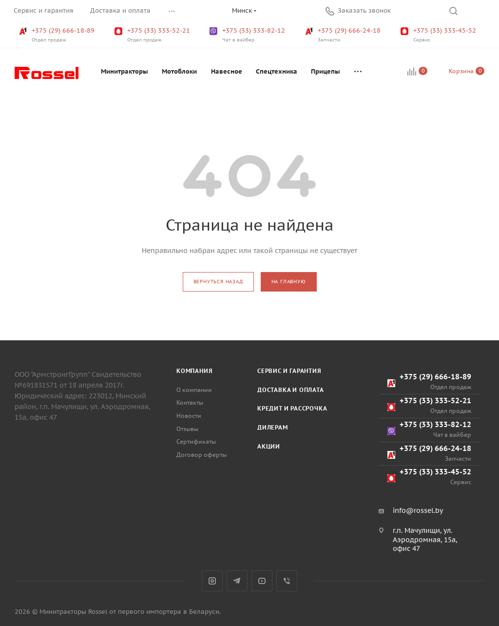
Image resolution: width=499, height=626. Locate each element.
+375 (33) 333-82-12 (248, 35)
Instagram (212, 580)
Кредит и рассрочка (292, 408)
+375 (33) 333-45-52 (439, 35)
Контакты (189, 402)
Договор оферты (201, 454)
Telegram (237, 580)
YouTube (261, 580)
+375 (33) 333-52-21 (153, 35)
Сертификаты (196, 441)
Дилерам (272, 427)
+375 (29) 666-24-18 (344, 35)
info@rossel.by (418, 510)
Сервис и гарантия (289, 370)
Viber (286, 580)
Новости (188, 415)
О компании (194, 389)
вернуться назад (218, 281)
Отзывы (187, 428)
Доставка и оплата (290, 389)
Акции (268, 446)
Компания (194, 370)
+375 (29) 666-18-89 (58, 35)
